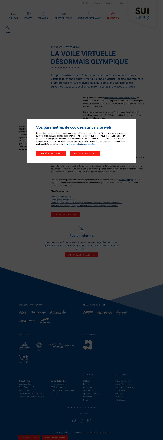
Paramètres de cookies (51, 153)
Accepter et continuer (85, 153)
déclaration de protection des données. (79, 144)
